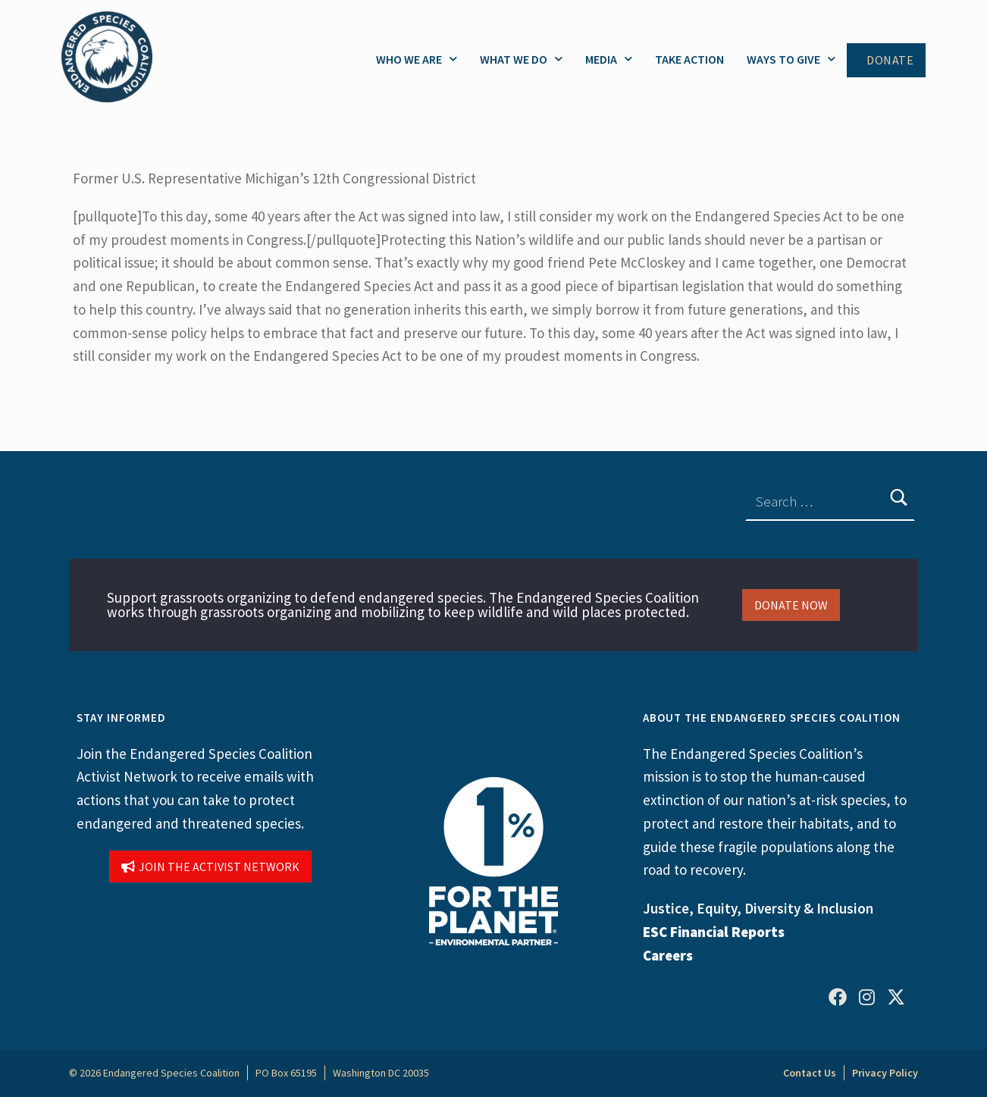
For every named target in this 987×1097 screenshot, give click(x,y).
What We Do (521, 59)
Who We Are (416, 59)
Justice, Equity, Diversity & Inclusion (758, 908)
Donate (889, 60)
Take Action (689, 59)
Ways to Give (791, 59)
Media (608, 59)
